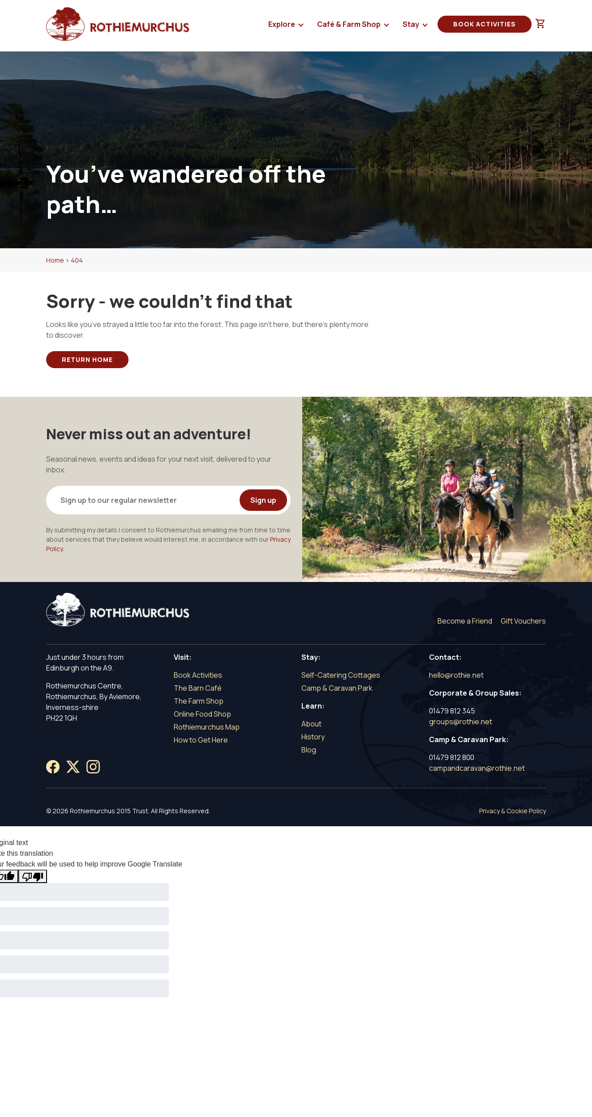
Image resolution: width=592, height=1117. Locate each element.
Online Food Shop (202, 714)
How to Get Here (201, 740)
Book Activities (484, 24)
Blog (308, 750)
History (313, 737)
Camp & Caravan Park (337, 688)
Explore (282, 26)
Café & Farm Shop (349, 26)
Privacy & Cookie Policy (512, 811)
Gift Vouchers (523, 621)
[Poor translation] (32, 876)
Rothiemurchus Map (207, 727)
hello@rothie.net (456, 675)
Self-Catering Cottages (340, 675)
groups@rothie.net (460, 721)
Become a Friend (465, 621)
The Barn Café (198, 688)
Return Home (87, 359)
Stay (411, 26)
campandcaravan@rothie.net (477, 768)
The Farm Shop (198, 701)
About (311, 724)
